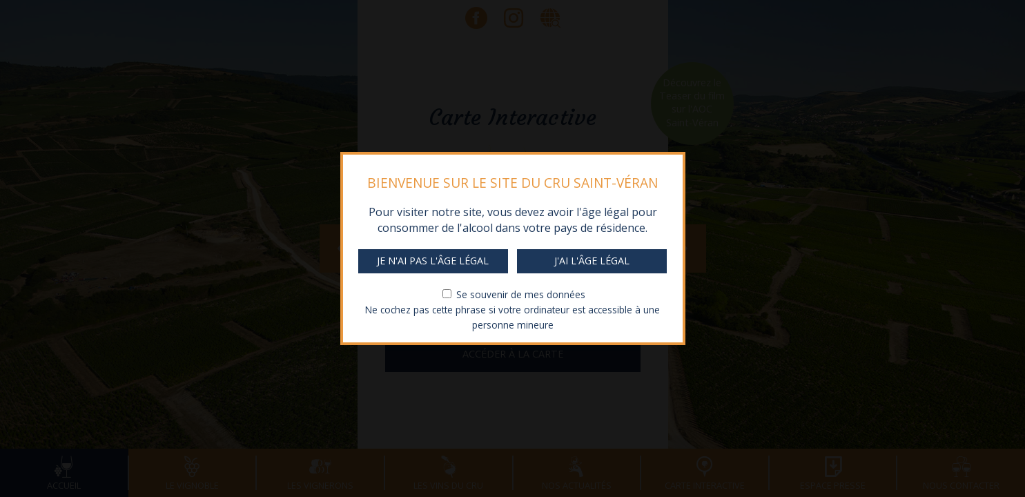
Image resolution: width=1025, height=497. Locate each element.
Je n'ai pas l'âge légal (433, 260)
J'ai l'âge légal (591, 260)
